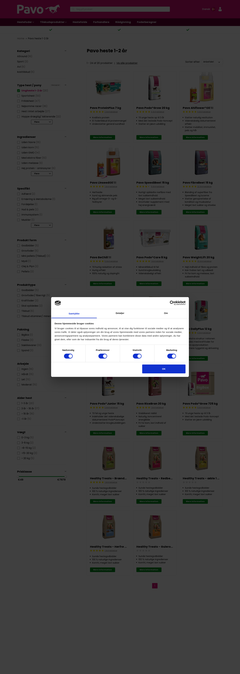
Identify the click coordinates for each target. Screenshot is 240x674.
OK (164, 369)
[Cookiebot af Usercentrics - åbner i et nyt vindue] (172, 303)
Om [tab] (166, 313)
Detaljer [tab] (120, 313)
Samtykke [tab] (74, 313)
